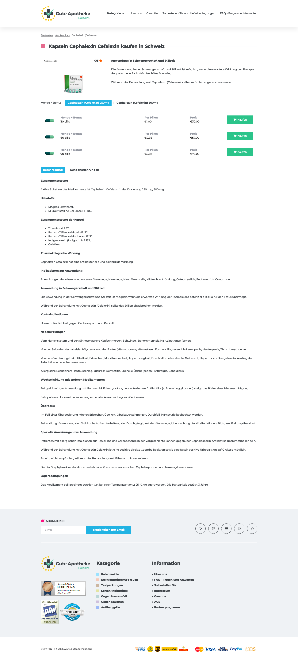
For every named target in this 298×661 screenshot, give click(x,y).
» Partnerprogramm (166, 607)
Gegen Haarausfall (114, 596)
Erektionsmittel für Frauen (119, 579)
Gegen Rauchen (112, 602)
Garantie (152, 13)
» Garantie (159, 596)
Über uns (136, 13)
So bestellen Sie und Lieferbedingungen (188, 13)
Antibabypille (110, 607)
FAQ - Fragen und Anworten (238, 13)
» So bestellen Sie (164, 585)
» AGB (156, 602)
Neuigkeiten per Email (108, 529)
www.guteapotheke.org (78, 648)
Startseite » (47, 35)
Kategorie (116, 13)
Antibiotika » (62, 35)
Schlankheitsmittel (114, 591)
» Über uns (159, 574)
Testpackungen (112, 585)
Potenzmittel (110, 574)
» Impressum (161, 591)
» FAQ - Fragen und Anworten (173, 579)
